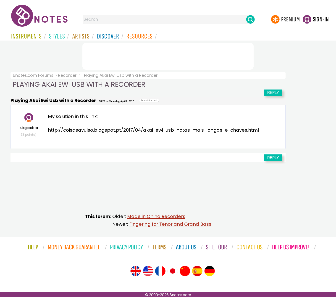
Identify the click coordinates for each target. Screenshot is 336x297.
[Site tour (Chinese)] (185, 271)
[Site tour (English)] (135, 271)
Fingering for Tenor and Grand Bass (170, 224)
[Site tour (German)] (209, 271)
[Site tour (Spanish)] (197, 271)
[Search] (250, 19)
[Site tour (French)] (160, 271)
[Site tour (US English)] (148, 271)
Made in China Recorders (156, 216)
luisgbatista (29, 125)
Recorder (67, 75)
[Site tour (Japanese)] (172, 271)
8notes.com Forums (33, 75)
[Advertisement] (168, 55)
